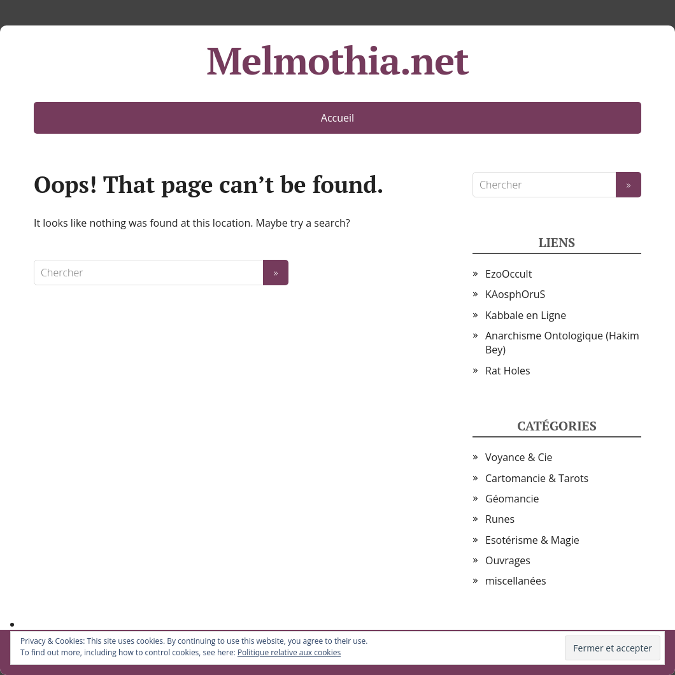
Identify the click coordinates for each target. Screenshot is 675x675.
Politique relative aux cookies (289, 652)
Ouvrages (507, 560)
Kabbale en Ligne (525, 315)
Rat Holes (507, 371)
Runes (500, 519)
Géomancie (512, 499)
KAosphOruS (515, 294)
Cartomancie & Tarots (536, 478)
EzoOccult (508, 274)
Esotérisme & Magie (532, 540)
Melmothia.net (337, 60)
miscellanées (515, 581)
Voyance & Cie (519, 457)
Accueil (337, 118)
